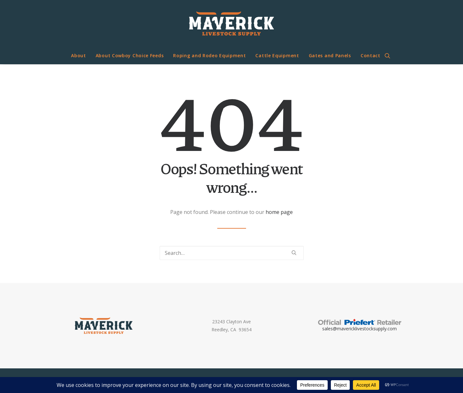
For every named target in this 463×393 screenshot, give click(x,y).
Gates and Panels (330, 55)
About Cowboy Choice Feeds (130, 55)
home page (279, 212)
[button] (390, 55)
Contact (370, 55)
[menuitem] (78, 55)
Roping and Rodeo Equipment (209, 55)
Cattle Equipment (277, 55)
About (78, 55)
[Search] (232, 253)
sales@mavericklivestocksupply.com (359, 329)
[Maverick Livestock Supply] (231, 23)
